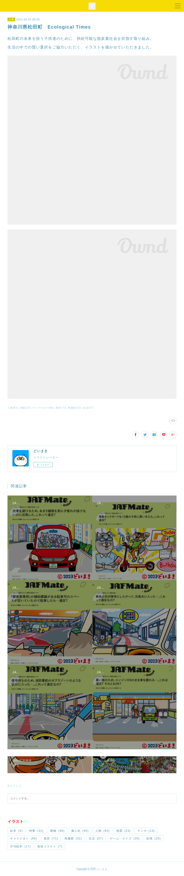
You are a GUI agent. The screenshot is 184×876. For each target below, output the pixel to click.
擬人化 (80, 830)
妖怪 (153, 838)
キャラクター (23, 838)
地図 (123, 830)
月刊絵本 (20, 846)
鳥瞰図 (73, 838)
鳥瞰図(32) (75, 407)
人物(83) (12, 407)
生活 (96, 838)
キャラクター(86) (43, 407)
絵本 (16, 830)
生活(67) (88, 407)
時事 (36, 830)
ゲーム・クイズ (125, 838)
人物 (11, 19)
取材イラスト (49, 846)
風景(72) (61, 407)
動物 (57, 830)
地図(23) (25, 407)
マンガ (146, 830)
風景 (51, 838)
